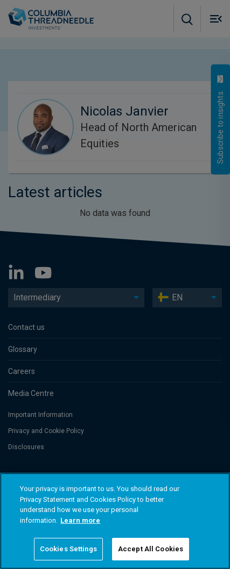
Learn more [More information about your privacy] (80, 520)
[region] (115, 521)
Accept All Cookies (150, 549)
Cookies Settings (68, 549)
